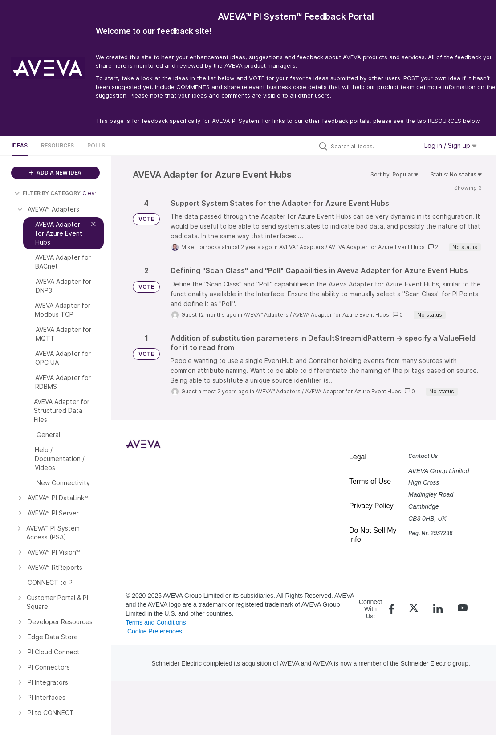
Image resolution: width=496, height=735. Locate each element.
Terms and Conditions (156, 622)
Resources (57, 145)
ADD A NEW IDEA (55, 172)
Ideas (20, 145)
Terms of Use (370, 481)
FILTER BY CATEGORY (47, 193)
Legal (357, 457)
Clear (89, 193)
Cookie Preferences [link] (154, 631)
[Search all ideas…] (372, 146)
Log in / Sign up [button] (450, 145)
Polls (96, 145)
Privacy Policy (371, 506)
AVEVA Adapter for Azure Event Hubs (377, 247)
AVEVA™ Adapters (301, 247)
